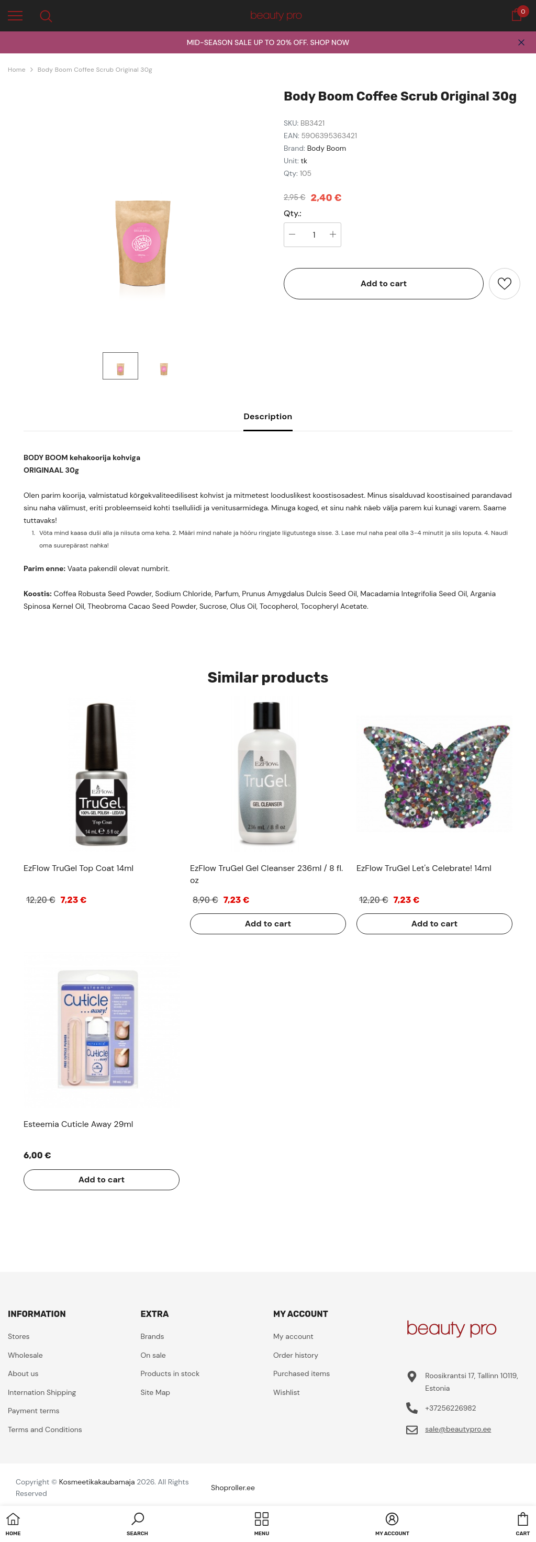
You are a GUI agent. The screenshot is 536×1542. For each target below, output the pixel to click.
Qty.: (293, 213)
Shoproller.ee (233, 1487)
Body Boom (327, 148)
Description (267, 416)
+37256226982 (450, 1408)
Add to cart (384, 283)
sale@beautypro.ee (458, 1429)
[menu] (15, 15)
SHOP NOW (329, 42)
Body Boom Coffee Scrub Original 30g (95, 69)
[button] (137, 1525)
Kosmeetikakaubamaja (97, 1482)
